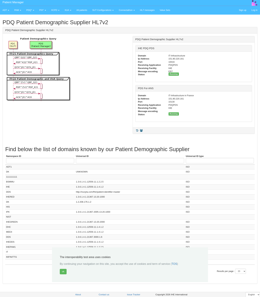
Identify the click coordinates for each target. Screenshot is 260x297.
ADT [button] (6, 10)
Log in (254, 10)
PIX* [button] (42, 10)
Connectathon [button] (127, 10)
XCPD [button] (55, 10)
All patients (81, 10)
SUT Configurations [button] (103, 10)
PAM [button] (17, 10)
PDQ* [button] (30, 10)
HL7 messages (147, 10)
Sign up (242, 10)
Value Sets (165, 10)
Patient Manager (13, 2)
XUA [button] (68, 10)
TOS (174, 263)
